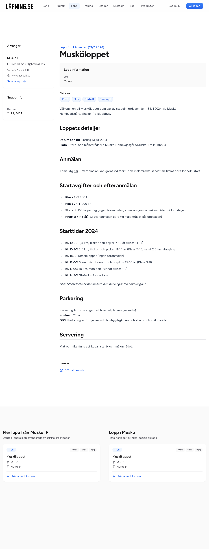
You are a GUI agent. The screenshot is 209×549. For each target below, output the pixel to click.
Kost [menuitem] (133, 5)
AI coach (194, 5)
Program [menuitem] (60, 5)
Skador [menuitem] (103, 5)
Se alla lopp (16, 81)
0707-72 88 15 (18, 69)
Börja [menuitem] (46, 5)
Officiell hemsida (72, 370)
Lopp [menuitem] (74, 5)
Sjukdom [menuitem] (118, 5)
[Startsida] (19, 6)
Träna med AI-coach (21, 476)
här (76, 171)
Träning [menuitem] (88, 5)
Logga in (174, 5)
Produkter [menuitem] (147, 5)
